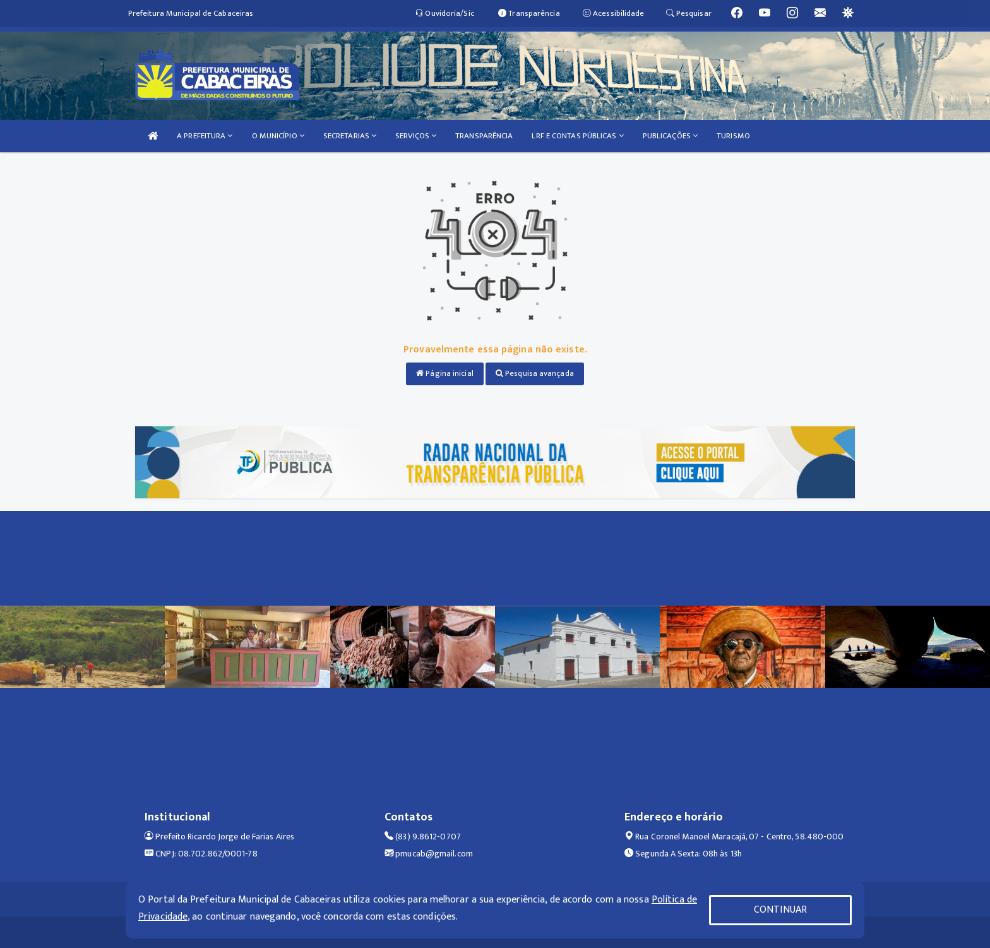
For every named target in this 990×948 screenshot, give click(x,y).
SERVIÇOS (415, 136)
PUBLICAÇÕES (670, 136)
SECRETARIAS (349, 136)
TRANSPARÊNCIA (484, 136)
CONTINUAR (780, 909)
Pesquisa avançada (535, 373)
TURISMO (733, 136)
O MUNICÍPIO (278, 136)
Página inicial (445, 373)
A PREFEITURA (204, 136)
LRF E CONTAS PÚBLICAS (577, 136)
